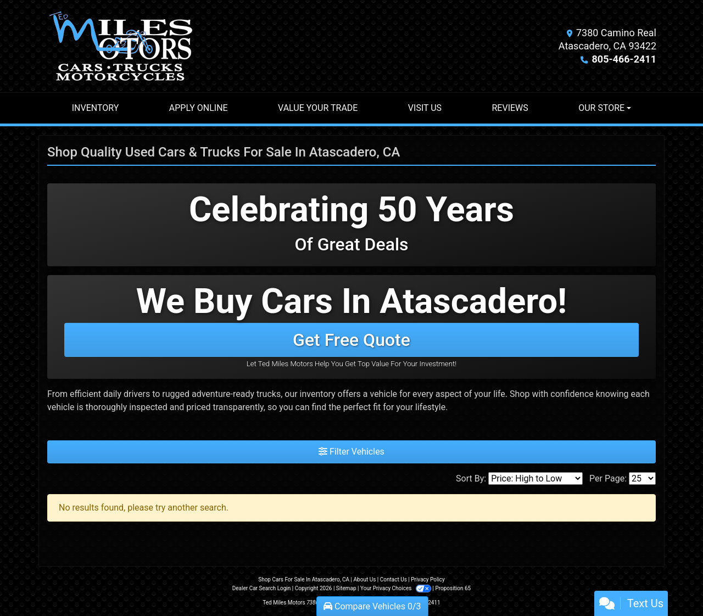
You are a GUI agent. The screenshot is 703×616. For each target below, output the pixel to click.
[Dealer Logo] (121, 46)
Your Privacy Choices (396, 588)
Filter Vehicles (351, 451)
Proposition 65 (453, 588)
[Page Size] (642, 478)
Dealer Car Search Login (261, 588)
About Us (365, 579)
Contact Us (393, 579)
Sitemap (346, 588)
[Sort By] (535, 478)
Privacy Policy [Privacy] (428, 579)
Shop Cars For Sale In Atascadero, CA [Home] (303, 579)
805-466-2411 (624, 59)
